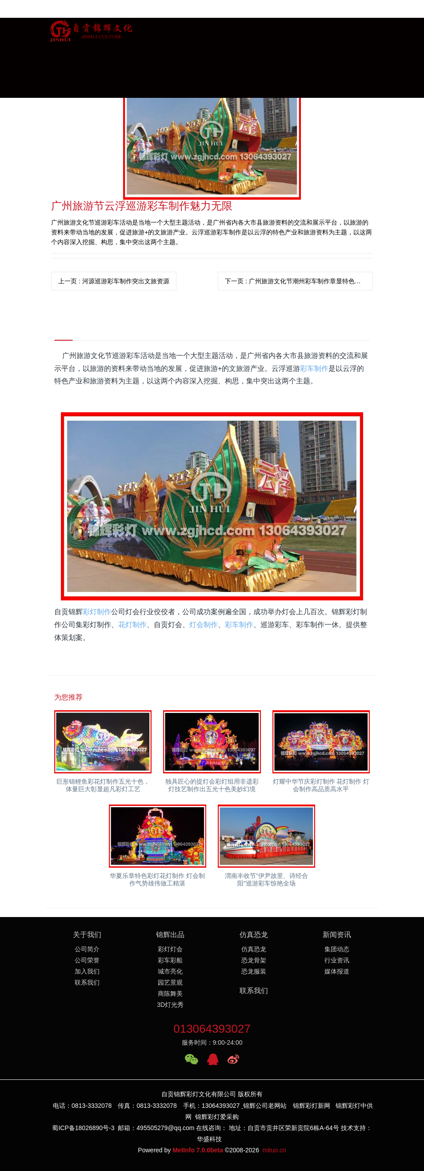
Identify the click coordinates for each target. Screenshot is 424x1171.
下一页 (296, 281)
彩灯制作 (97, 612)
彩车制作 (314, 368)
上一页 (113, 281)
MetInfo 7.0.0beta (197, 1150)
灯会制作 (203, 624)
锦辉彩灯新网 (311, 1105)
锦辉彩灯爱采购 (217, 1116)
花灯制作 (132, 624)
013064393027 (212, 1028)
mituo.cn (274, 1150)
